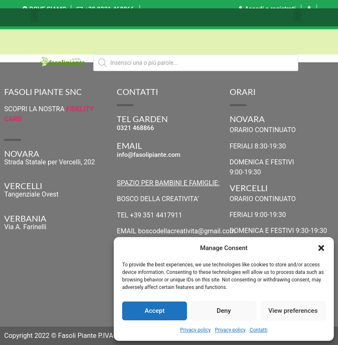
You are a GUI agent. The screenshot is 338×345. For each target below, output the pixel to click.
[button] (321, 248)
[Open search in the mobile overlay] (195, 62)
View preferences (293, 311)
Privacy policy (195, 330)
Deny (224, 311)
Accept (154, 311)
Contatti (259, 330)
